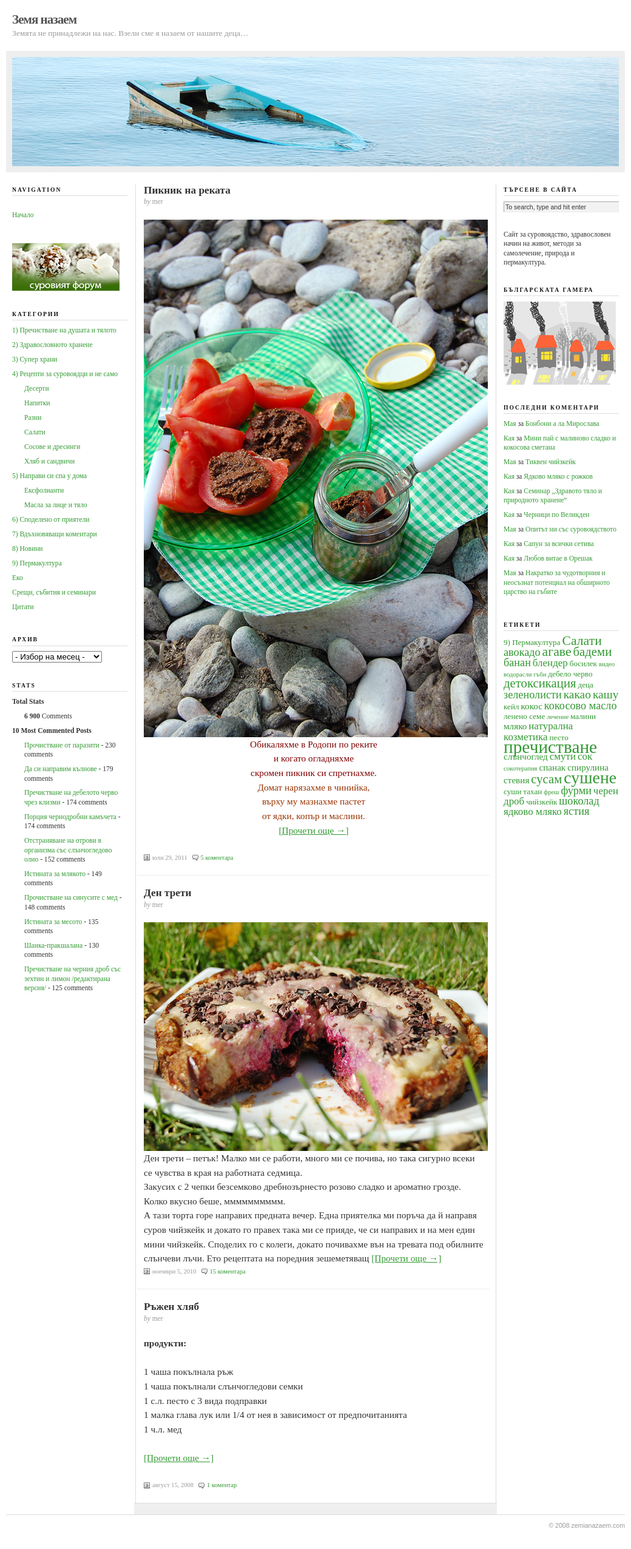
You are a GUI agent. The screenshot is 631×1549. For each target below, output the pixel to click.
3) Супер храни (35, 359)
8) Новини (27, 548)
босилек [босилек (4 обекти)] (583, 663)
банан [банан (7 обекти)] (517, 662)
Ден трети (167, 893)
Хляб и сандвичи (49, 461)
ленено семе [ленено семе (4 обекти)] (524, 716)
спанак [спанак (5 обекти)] (552, 767)
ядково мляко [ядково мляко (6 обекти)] (533, 811)
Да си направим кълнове (60, 768)
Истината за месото (53, 921)
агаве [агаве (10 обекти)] (557, 651)
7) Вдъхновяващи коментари (54, 534)
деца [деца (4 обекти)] (585, 684)
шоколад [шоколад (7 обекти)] (579, 801)
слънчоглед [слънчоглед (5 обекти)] (526, 756)
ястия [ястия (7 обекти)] (577, 811)
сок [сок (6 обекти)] (585, 756)
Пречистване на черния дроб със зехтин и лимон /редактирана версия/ (72, 978)
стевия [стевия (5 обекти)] (516, 780)
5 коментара (217, 857)
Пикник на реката (187, 190)
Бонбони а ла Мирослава (562, 423)
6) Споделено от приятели (50, 519)
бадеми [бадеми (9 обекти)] (592, 651)
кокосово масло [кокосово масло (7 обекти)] (580, 706)
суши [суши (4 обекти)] (512, 791)
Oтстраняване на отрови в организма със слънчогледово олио (68, 850)
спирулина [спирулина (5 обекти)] (588, 767)
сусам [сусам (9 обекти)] (546, 779)
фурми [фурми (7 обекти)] (576, 791)
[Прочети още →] (313, 830)
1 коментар (222, 1485)
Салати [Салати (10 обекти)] (581, 640)
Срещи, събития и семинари (54, 592)
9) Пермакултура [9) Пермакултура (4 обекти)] (532, 642)
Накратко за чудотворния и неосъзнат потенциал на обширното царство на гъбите (557, 582)
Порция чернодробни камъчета (70, 816)
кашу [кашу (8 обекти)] (606, 694)
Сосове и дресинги (52, 446)
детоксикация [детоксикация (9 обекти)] (540, 683)
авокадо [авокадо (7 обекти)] (522, 652)
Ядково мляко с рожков (558, 476)
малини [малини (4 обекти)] (583, 716)
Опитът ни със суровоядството (570, 529)
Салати (35, 432)
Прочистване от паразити (62, 745)
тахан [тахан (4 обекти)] (532, 791)
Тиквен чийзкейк (550, 461)
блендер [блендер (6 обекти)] (550, 663)
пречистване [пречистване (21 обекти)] (550, 747)
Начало (22, 214)
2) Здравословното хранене (52, 344)
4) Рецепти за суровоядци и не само (65, 373)
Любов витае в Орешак (558, 558)
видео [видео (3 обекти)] (607, 664)
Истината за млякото (55, 873)
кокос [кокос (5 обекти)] (531, 706)
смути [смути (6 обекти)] (563, 756)
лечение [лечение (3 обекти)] (558, 717)
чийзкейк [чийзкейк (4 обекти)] (541, 801)
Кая (509, 438)
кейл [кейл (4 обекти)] (511, 706)
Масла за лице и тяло (55, 504)
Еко (17, 577)
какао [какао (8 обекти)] (577, 694)
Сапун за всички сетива (558, 543)
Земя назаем (44, 19)
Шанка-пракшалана (53, 945)
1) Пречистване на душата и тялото (64, 330)
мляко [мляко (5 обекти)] (515, 726)
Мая (510, 423)
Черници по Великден (556, 514)
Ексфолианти (44, 490)
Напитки (37, 403)
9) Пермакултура (37, 563)
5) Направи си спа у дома (49, 475)
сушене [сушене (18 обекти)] (590, 777)
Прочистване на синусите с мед (71, 897)
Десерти (36, 388)
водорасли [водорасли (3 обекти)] (518, 674)
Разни (32, 417)
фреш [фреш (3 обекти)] (551, 792)
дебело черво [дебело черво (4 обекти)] (570, 673)
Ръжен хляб (171, 1306)
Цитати (23, 606)
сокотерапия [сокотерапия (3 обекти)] (521, 768)
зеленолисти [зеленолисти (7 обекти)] (533, 695)
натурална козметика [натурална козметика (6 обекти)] (538, 731)
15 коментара (228, 1271)
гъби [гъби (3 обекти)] (539, 674)
